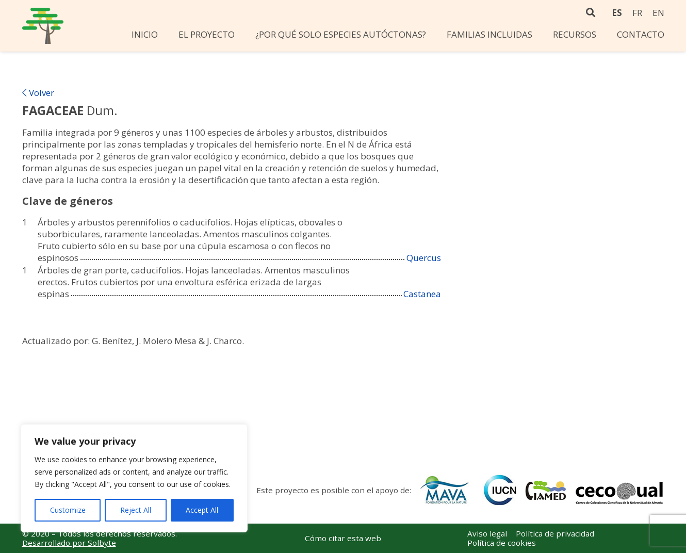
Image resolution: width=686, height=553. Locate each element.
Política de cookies (501, 543)
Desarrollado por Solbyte (69, 543)
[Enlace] (42, 26)
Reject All (135, 510)
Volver (38, 93)
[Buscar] (591, 13)
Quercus (423, 258)
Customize (68, 510)
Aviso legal (487, 533)
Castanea (422, 294)
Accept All (202, 510)
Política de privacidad (555, 533)
